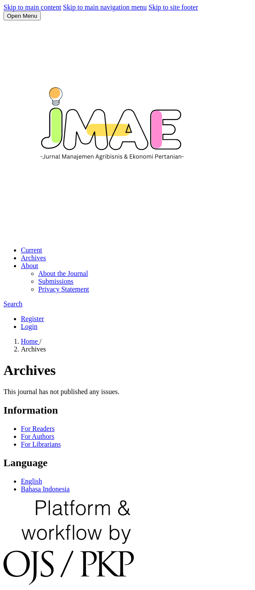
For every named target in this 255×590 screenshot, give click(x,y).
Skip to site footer (173, 7)
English (31, 481)
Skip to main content (32, 7)
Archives (33, 258)
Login (29, 326)
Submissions (55, 281)
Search (13, 304)
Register (32, 318)
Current (31, 250)
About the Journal (63, 273)
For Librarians (41, 444)
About (29, 265)
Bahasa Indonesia (45, 489)
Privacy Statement (63, 289)
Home (30, 341)
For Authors (37, 436)
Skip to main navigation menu (105, 7)
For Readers (38, 428)
